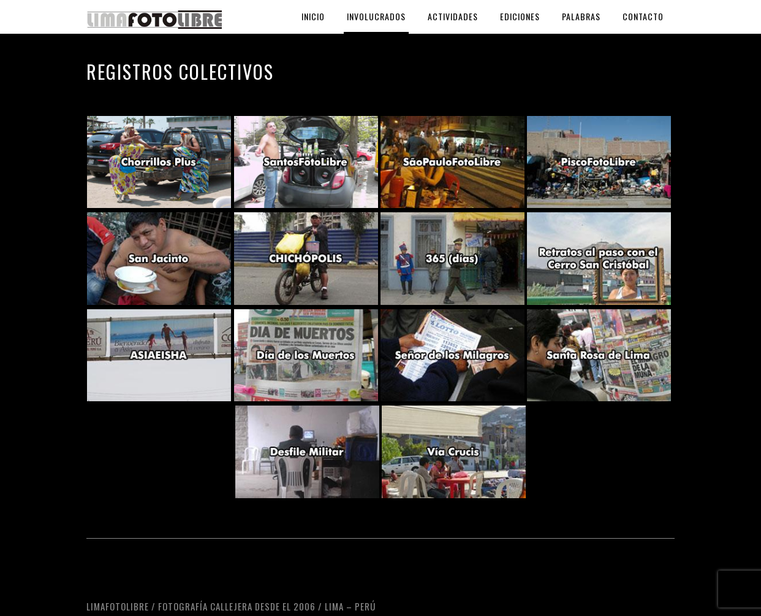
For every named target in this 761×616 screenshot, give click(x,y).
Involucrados (376, 16)
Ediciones (520, 16)
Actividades (453, 16)
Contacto (643, 16)
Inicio (313, 16)
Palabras (581, 16)
